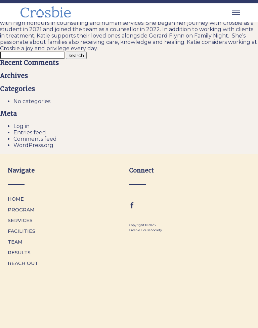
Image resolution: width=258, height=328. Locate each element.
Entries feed (29, 132)
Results (19, 253)
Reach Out (23, 263)
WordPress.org (33, 145)
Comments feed (35, 139)
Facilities (21, 231)
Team (15, 242)
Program (21, 210)
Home (16, 199)
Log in (21, 126)
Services (20, 220)
